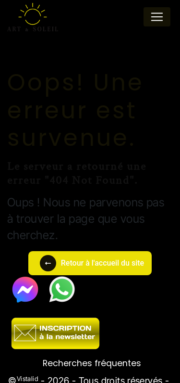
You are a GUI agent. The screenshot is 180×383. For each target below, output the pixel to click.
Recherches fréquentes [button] (92, 363)
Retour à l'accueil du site (92, 263)
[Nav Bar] (157, 16)
